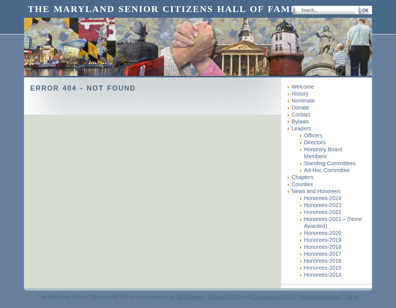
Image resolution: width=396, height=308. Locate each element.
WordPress (190, 297)
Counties (302, 184)
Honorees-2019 (322, 240)
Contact (301, 114)
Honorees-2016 (322, 261)
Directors (315, 142)
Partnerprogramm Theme (328, 297)
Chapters (303, 177)
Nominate (303, 101)
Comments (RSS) (274, 297)
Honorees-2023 (322, 205)
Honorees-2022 (322, 212)
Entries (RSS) (224, 297)
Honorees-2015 (322, 268)
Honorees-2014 (322, 275)
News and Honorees (316, 191)
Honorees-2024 (322, 198)
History (300, 94)
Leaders (301, 128)
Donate (300, 107)
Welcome (303, 87)
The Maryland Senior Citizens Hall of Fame (162, 9)
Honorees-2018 (322, 247)
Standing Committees (330, 163)
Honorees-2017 (322, 254)
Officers (313, 135)
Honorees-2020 (322, 233)
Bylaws (300, 121)
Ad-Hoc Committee (327, 170)
